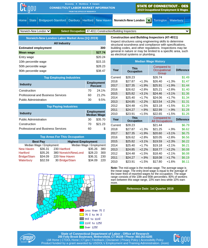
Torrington (160, 20)
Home (23, 20)
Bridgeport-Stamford (52, 20)
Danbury (74, 20)
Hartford (88, 20)
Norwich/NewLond (71, 152)
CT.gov (85, 240)
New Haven (103, 20)
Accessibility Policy (152, 240)
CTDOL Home (70, 240)
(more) (165, 243)
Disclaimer (112, 240)
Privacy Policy (129, 240)
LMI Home (53, 240)
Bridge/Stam (27, 156)
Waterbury (176, 20)
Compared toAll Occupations (162, 119)
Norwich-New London (129, 20)
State (32, 20)
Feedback (98, 240)
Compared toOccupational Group (162, 70)
